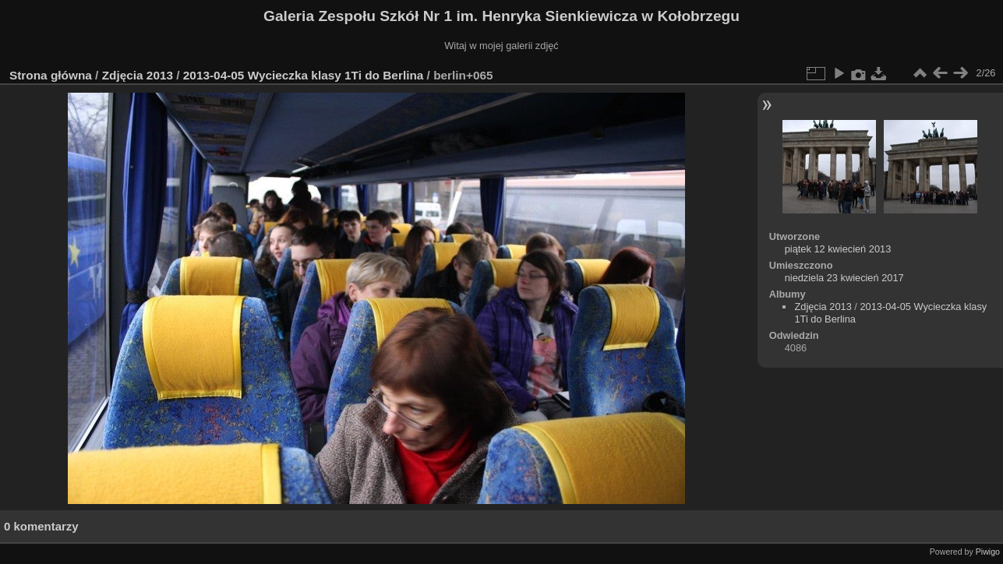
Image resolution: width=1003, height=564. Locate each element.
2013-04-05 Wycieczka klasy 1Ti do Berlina (303, 75)
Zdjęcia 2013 (137, 75)
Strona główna (50, 75)
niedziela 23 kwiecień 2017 (844, 278)
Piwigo (988, 551)
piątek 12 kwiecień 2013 (838, 249)
